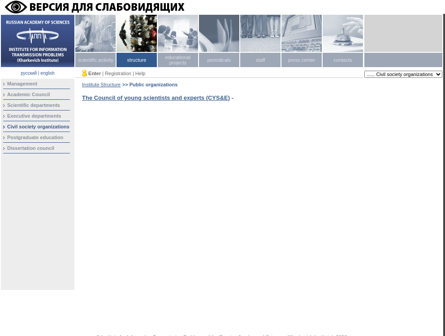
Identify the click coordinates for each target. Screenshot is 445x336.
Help (140, 73)
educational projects (177, 60)
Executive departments (34, 116)
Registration (118, 73)
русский (29, 73)
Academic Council (28, 94)
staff (260, 60)
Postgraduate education (35, 137)
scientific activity (95, 60)
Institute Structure (101, 84)
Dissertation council (30, 148)
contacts (343, 60)
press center (301, 60)
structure (137, 60)
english (47, 73)
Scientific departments (33, 105)
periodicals (219, 60)
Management (22, 83)
